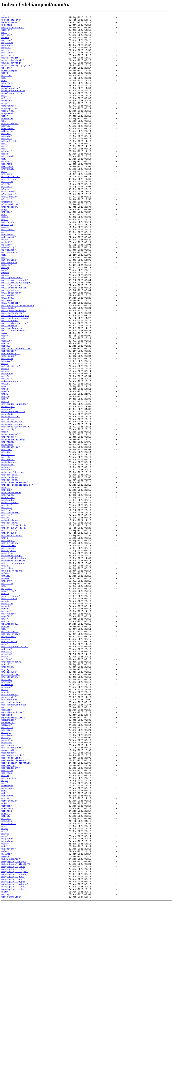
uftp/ (4, 248)
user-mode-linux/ (11, 906)
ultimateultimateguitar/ (16, 415)
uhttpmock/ (8, 279)
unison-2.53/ (9, 636)
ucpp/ (4, 121)
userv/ (5, 928)
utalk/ (5, 955)
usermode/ (7, 925)
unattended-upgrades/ (14, 482)
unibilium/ (8, 555)
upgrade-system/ (11, 758)
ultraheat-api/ (10, 421)
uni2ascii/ (8, 548)
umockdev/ (7, 445)
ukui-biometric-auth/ (14, 333)
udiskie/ (6, 160)
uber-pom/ (7, 60)
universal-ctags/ (11, 664)
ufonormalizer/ (10, 242)
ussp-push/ (8, 943)
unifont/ (6, 606)
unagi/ (5, 470)
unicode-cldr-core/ (13, 564)
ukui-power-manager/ (13, 370)
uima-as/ (6, 315)
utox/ (4, 994)
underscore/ (8, 521)
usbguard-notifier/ (13, 858)
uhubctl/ (6, 288)
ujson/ (5, 324)
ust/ (4, 946)
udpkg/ (5, 181)
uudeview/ (7, 1006)
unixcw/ (6, 676)
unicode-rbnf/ (9, 573)
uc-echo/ (6, 78)
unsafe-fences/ (10, 712)
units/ (5, 642)
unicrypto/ (8, 591)
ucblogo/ (6, 87)
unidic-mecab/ (9, 600)
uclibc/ (6, 115)
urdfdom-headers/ (11, 791)
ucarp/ (5, 84)
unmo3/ (5, 691)
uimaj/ (5, 318)
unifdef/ (6, 603)
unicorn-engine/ (11, 588)
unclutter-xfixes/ (12, 503)
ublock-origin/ (10, 66)
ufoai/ (5, 224)
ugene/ (5, 257)
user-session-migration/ (16, 912)
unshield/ (7, 721)
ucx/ (4, 142)
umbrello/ (7, 427)
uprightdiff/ (9, 767)
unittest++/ (8, 652)
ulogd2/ (6, 412)
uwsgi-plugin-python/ (14, 1058)
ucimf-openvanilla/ (13, 106)
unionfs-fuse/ (9, 621)
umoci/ (5, 442)
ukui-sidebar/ (9, 382)
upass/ (5, 749)
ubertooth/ (8, 63)
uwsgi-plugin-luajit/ (14, 1043)
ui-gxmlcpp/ (8, 294)
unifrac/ (6, 609)
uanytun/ (6, 45)
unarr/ (5, 479)
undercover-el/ (10, 518)
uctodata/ (7, 139)
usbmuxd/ (6, 867)
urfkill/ (6, 794)
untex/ (5, 727)
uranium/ (6, 782)
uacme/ (5, 42)
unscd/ (5, 718)
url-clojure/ (9, 803)
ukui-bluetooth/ (11, 339)
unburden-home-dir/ (13, 491)
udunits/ (6, 191)
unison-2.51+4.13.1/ (13, 630)
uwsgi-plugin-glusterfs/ (16, 1034)
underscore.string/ (13, 524)
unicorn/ (6, 585)
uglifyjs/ (7, 266)
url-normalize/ (10, 806)
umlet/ (5, 439)
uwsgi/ (5, 1025)
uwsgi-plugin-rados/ (13, 1061)
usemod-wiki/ (9, 897)
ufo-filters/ (9, 212)
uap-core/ (7, 48)
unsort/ (6, 724)
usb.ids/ (6, 846)
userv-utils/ (9, 931)
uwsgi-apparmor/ (11, 1028)
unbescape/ (8, 485)
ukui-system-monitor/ (14, 385)
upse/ (4, 770)
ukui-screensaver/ (12, 373)
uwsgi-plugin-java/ (13, 1037)
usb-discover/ (9, 837)
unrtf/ (5, 709)
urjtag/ (6, 800)
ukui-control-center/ (14, 342)
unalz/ (5, 473)
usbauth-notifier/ (12, 852)
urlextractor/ (9, 809)
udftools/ (7, 154)
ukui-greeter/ (9, 345)
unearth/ (6, 536)
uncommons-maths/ (11, 506)
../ (3, 15)
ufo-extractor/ (10, 209)
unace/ (5, 464)
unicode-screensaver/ (14, 576)
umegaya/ (6, 430)
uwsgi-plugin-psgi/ (13, 1052)
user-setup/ (8, 915)
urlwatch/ (7, 818)
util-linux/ (8, 985)
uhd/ (4, 276)
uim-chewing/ (9, 309)
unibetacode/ (9, 551)
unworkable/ (8, 733)
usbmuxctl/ (8, 864)
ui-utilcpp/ (8, 297)
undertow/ (7, 530)
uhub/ (4, 285)
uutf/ (4, 1012)
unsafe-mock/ (9, 715)
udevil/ (6, 148)
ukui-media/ (8, 351)
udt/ (4, 188)
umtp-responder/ (11, 454)
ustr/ (4, 949)
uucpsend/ (7, 1003)
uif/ (4, 303)
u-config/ (7, 27)
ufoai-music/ (9, 233)
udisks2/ (6, 163)
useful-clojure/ (11, 894)
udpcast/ (6, 178)
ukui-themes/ (9, 388)
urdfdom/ (6, 788)
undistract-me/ (10, 533)
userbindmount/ (10, 918)
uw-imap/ (6, 1022)
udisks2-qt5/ (9, 166)
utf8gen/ (6, 964)
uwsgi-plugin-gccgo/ (13, 1031)
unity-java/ (8, 658)
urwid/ (5, 827)
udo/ (4, 175)
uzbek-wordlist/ (11, 1073)
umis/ (4, 433)
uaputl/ (6, 54)
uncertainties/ (10, 497)
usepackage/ (8, 900)
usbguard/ (7, 855)
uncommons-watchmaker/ (15, 509)
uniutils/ (7, 661)
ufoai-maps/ (8, 230)
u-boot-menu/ (9, 24)
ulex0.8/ (6, 406)
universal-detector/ (13, 667)
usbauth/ (6, 849)
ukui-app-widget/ (11, 330)
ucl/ (4, 112)
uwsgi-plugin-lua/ (12, 1040)
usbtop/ (6, 882)
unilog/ (6, 618)
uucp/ (4, 1000)
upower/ (6, 764)
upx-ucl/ (6, 779)
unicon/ (6, 582)
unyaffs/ (6, 736)
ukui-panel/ (8, 366)
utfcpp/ (6, 973)
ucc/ (4, 91)
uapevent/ (7, 51)
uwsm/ (4, 1067)
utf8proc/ (7, 967)
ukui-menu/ (8, 354)
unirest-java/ (9, 624)
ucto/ (4, 136)
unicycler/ (8, 594)
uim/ (4, 306)
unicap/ (6, 558)
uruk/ (4, 824)
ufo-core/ (7, 206)
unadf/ (5, 467)
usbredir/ (7, 870)
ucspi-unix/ (8, 133)
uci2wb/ (6, 100)
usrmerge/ (7, 940)
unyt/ (4, 740)
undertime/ (8, 527)
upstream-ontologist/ (14, 773)
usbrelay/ (7, 873)
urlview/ (6, 815)
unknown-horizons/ (12, 682)
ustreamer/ (8, 952)
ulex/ (4, 403)
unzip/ (5, 743)
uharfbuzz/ (8, 272)
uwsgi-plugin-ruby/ (13, 1064)
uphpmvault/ (8, 761)
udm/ (4, 169)
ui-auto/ (6, 291)
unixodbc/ (7, 679)
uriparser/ (8, 797)
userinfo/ (7, 921)
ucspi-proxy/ (9, 127)
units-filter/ (9, 649)
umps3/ (5, 448)
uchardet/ (7, 97)
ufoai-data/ (8, 227)
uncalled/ (7, 494)
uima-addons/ (9, 312)
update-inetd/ (9, 755)
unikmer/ (6, 615)
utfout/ (6, 976)
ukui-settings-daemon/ (15, 379)
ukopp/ (5, 327)
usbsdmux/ (7, 879)
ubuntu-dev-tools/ (12, 69)
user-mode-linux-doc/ (14, 909)
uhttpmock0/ (8, 282)
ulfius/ (6, 409)
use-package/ (9, 891)
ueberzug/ (7, 194)
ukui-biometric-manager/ (16, 336)
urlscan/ (6, 812)
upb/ (4, 752)
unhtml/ (6, 545)
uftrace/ (6, 251)
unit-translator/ (11, 639)
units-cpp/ (8, 646)
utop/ (4, 991)
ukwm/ (4, 397)
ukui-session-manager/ (15, 376)
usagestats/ (8, 834)
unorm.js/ (7, 697)
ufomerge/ (7, 239)
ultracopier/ (9, 418)
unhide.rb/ (8, 542)
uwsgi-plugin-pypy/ (13, 1055)
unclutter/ (8, 500)
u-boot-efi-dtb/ (11, 21)
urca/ (4, 785)
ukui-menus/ (8, 357)
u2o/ (4, 36)
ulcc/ (4, 400)
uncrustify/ (8, 512)
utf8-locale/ (9, 958)
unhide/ (6, 539)
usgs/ (4, 934)
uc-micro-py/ (9, 81)
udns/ (4, 172)
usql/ (4, 937)
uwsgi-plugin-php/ (12, 1049)
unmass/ (6, 688)
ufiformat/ (8, 200)
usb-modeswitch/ (11, 840)
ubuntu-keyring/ (11, 72)
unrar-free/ (8, 706)
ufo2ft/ (6, 218)
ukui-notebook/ (10, 360)
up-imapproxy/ (9, 746)
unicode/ (6, 561)
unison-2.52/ (9, 633)
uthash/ (6, 979)
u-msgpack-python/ (12, 30)
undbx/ (5, 515)
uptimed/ (6, 776)
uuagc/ (5, 997)
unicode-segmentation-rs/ (17, 579)
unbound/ (6, 488)
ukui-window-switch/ (13, 394)
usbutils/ (7, 885)
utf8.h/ (6, 961)
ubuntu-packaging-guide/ (16, 75)
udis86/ (6, 157)
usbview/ (6, 888)
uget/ (4, 260)
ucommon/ (6, 118)
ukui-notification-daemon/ (17, 363)
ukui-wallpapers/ (11, 391)
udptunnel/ (8, 185)
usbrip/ (6, 876)
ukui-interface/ (11, 348)
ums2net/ (6, 451)
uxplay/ (6, 1070)
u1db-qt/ (6, 33)
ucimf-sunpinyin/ (11, 109)
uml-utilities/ (10, 436)
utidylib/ (7, 982)
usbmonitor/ (8, 861)
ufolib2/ (6, 236)
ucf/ (4, 94)
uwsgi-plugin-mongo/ (13, 1046)
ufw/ (4, 254)
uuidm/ (5, 1009)
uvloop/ (6, 1019)
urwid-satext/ (9, 831)
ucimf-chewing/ (10, 103)
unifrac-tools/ (10, 612)
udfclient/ (8, 151)
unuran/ (6, 730)
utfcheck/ (7, 970)
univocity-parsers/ (13, 673)
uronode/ (6, 821)
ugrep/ (5, 269)
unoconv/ (6, 694)
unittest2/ (8, 655)
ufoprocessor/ (9, 245)
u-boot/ (6, 18)
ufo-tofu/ (7, 215)
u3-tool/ (6, 39)
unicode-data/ (9, 567)
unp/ (4, 700)
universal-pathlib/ (13, 670)
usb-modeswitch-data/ (14, 843)
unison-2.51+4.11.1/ (13, 627)
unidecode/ (8, 597)
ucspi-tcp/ (8, 130)
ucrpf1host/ (8, 124)
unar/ (4, 476)
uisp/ (4, 321)
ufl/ (4, 203)
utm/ (4, 988)
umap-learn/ (8, 424)
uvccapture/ (8, 1016)
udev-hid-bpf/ (9, 145)
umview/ (6, 457)
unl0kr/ (6, 685)
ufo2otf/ (6, 221)
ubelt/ (5, 57)
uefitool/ (7, 197)
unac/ (4, 461)
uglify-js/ (8, 263)
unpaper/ (6, 703)
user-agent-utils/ (12, 903)
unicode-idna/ (9, 570)
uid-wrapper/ (9, 300)
